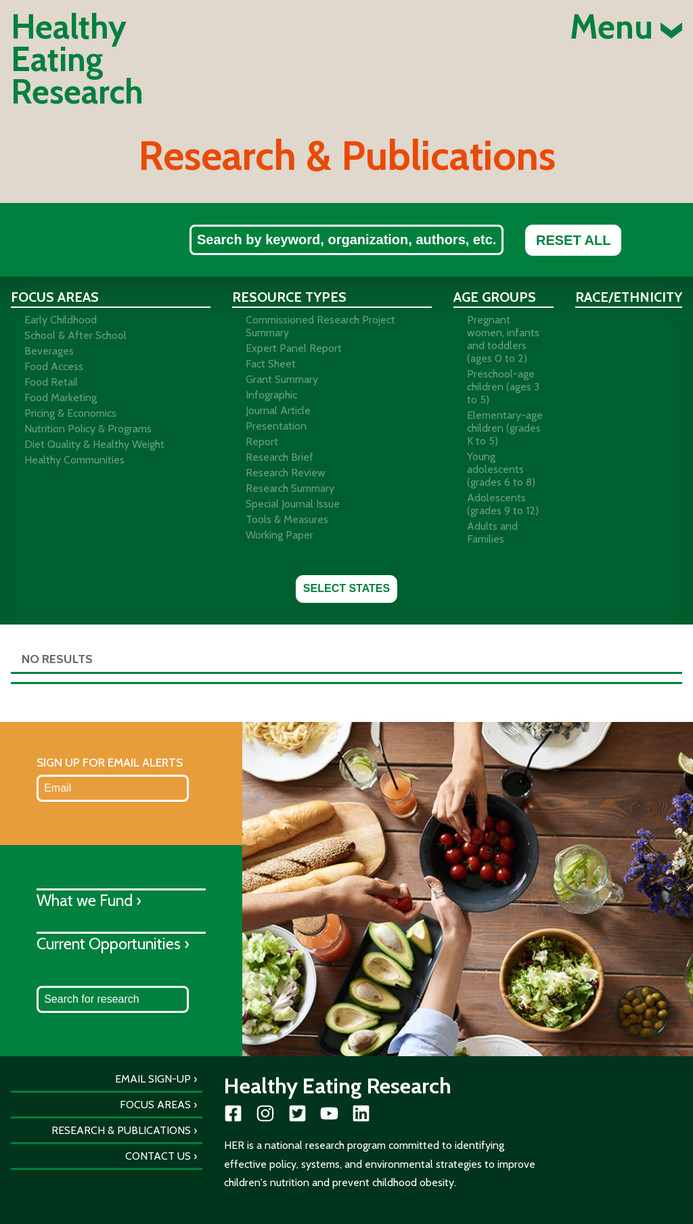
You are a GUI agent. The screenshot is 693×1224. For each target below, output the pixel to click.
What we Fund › (89, 900)
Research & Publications (121, 1130)
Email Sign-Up (153, 1078)
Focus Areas (155, 1104)
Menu (626, 27)
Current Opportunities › (113, 943)
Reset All (573, 240)
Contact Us (158, 1156)
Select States (346, 588)
